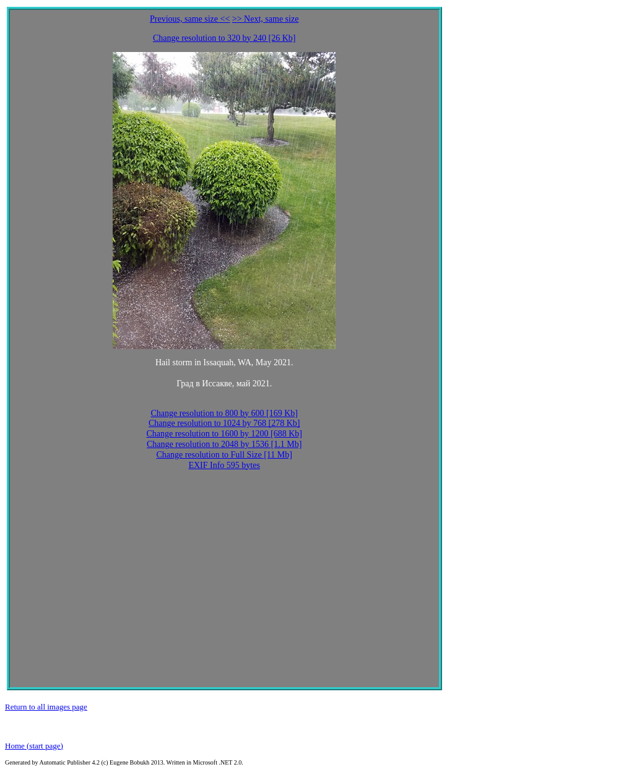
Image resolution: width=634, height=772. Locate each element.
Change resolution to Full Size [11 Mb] (224, 454)
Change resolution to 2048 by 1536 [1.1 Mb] (224, 444)
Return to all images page (46, 706)
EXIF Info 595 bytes (224, 465)
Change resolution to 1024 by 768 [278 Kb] (224, 423)
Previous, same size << (190, 19)
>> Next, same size (265, 19)
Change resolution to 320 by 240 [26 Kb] (224, 38)
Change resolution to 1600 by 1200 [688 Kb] (224, 433)
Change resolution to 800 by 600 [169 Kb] (224, 413)
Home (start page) (34, 745)
